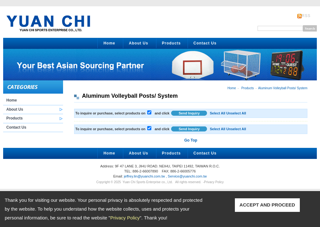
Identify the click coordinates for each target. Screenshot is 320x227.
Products (171, 43)
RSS (306, 16)
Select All (217, 113)
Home (109, 43)
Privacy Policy (125, 217)
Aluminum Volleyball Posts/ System (282, 88)
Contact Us (205, 43)
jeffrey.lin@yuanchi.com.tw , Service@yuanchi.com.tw (165, 176)
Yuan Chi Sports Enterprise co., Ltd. (148, 182)
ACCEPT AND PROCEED (267, 204)
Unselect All (236, 113)
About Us (138, 43)
